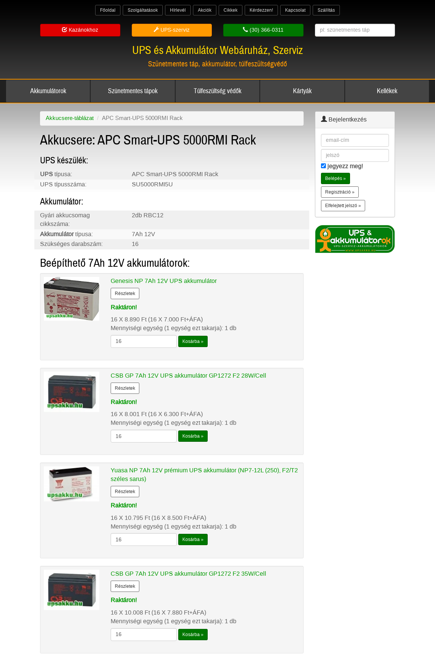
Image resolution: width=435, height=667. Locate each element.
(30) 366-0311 (263, 30)
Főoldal (108, 10)
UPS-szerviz (172, 30)
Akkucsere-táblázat (70, 118)
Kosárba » (193, 341)
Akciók (204, 10)
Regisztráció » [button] (340, 192)
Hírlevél (178, 10)
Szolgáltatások (143, 10)
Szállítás (326, 10)
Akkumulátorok (48, 91)
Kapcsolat (295, 10)
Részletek (125, 293)
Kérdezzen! (261, 10)
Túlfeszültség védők (217, 91)
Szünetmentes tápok (132, 91)
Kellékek (387, 91)
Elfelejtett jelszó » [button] (343, 206)
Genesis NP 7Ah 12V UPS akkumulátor (164, 281)
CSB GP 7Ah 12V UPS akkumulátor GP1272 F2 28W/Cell (188, 376)
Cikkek (231, 10)
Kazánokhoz (80, 30)
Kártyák (302, 91)
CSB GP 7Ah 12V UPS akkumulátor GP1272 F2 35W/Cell (188, 574)
